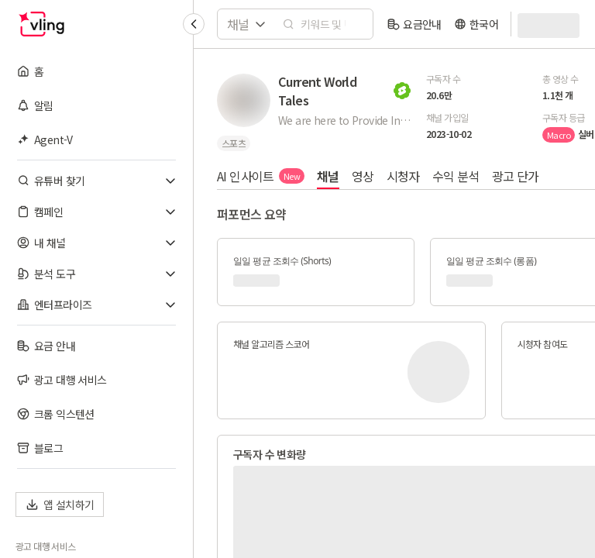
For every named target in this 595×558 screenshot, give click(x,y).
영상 (363, 176)
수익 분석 (456, 176)
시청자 (403, 176)
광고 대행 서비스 (45, 546)
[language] (476, 24)
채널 (328, 176)
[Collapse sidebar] (194, 24)
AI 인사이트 (260, 176)
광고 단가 (515, 176)
